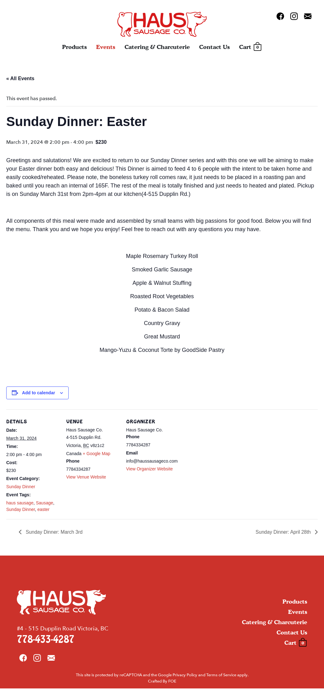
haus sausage (19, 502)
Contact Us (214, 47)
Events (105, 47)
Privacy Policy (185, 676)
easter (43, 509)
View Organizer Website (149, 468)
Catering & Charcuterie (157, 47)
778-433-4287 (45, 640)
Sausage (44, 502)
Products (74, 47)
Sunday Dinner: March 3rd (54, 531)
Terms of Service (221, 676)
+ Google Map (96, 453)
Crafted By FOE (162, 682)
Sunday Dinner (20, 486)
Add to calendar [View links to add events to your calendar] (38, 392)
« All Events (20, 78)
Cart (250, 47)
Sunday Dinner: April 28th (283, 531)
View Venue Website (86, 476)
